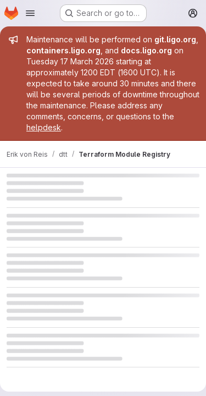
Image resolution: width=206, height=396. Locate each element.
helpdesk (43, 127)
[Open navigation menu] (30, 13)
